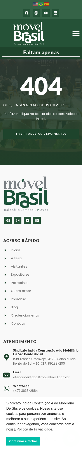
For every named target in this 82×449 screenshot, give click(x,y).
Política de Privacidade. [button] (35, 429)
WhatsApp (21, 386)
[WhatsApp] (6, 388)
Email (17, 372)
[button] (76, 33)
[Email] (6, 375)
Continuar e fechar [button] (23, 441)
